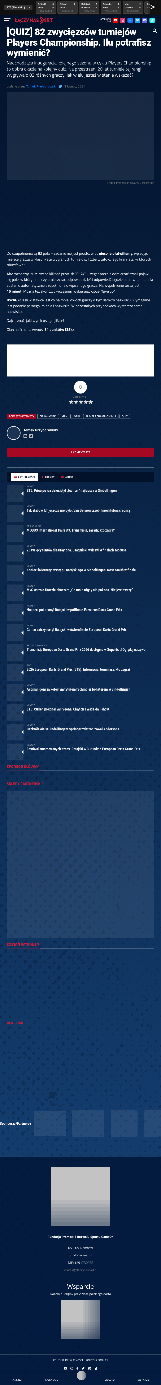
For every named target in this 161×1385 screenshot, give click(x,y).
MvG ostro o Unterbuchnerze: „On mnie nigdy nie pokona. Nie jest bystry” (80, 590)
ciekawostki (48, 416)
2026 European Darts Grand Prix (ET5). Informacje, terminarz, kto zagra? (78, 669)
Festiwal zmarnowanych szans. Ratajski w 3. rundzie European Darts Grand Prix (83, 749)
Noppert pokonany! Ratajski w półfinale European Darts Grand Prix (74, 610)
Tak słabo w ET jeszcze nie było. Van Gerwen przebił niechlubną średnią (78, 510)
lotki (76, 416)
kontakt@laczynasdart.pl (80, 1270)
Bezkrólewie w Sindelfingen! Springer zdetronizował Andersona (73, 729)
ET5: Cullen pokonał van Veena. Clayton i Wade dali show (68, 709)
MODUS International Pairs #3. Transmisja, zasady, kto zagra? (71, 530)
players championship (101, 416)
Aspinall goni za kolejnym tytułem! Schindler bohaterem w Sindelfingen (78, 689)
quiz (125, 416)
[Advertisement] (80, 219)
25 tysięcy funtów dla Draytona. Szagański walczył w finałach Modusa (76, 550)
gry (64, 416)
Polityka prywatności (68, 1360)
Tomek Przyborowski (41, 86)
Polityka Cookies (97, 1360)
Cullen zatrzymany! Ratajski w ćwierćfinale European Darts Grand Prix (77, 629)
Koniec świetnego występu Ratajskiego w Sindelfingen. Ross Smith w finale (81, 570)
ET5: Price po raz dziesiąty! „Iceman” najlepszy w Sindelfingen (72, 490)
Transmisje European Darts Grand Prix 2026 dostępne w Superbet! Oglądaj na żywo (86, 649)
